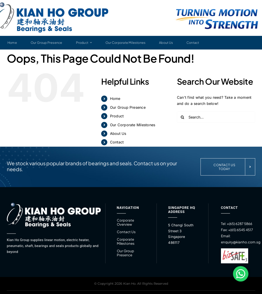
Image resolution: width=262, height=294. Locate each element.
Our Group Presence (128, 107)
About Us (118, 133)
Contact (117, 142)
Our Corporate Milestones (132, 125)
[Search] (182, 117)
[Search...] (216, 117)
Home (115, 98)
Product (117, 116)
